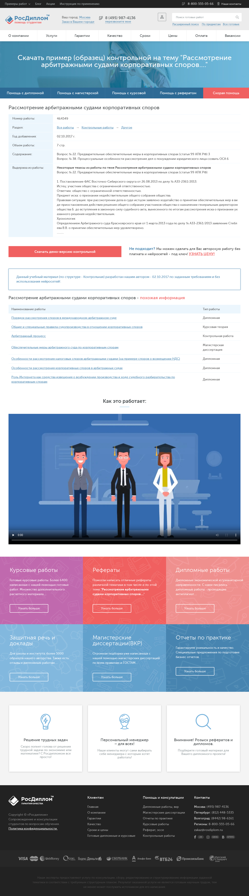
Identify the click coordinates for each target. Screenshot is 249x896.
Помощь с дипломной (25, 93)
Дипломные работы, (158, 806)
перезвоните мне (118, 21)
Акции (50, 4)
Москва (84, 17)
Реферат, (149, 830)
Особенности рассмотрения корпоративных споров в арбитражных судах (67, 368)
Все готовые (231, 24)
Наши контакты (231, 4)
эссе (160, 830)
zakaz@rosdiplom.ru (208, 830)
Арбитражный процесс (28, 336)
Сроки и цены (97, 830)
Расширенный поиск (185, 24)
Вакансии (232, 36)
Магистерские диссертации (164, 812)
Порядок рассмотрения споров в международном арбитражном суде (64, 318)
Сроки (145, 36)
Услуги (51, 36)
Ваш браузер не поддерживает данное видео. (124, 479)
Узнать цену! (150, 254)
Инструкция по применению (79, 4)
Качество (114, 36)
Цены (172, 36)
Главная (92, 806)
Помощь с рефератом (178, 93)
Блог (38, 4)
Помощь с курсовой (129, 93)
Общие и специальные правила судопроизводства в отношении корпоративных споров (76, 327)
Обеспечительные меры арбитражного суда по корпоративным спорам (65, 347)
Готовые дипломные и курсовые (111, 835)
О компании (18, 36)
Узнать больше (29, 608)
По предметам (211, 24)
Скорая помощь (226, 93)
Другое (126, 127)
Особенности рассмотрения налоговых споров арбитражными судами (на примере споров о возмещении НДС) (95, 359)
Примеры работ (16, 4)
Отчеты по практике (158, 818)
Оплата (201, 36)
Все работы (65, 127)
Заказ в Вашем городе (78, 22)
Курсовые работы (156, 824)
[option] (45, 738)
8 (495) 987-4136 (120, 18)
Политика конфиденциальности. (33, 828)
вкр (176, 806)
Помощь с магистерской (77, 93)
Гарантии (82, 36)
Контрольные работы (97, 127)
